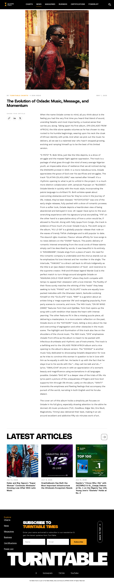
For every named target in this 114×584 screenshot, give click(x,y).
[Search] (109, 4)
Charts (7, 520)
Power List (8, 549)
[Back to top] (100, 532)
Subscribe (78, 542)
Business (8, 537)
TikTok (62, 573)
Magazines (9, 531)
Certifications (10, 543)
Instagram (47, 573)
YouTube (74, 573)
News (6, 525)
